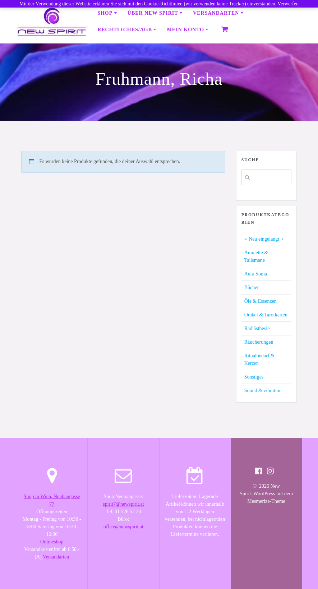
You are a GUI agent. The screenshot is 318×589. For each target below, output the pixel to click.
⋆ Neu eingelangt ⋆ (264, 239)
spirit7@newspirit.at (123, 504)
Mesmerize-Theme (266, 501)
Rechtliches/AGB (124, 29)
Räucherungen (258, 342)
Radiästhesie (257, 328)
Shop (104, 13)
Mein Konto (185, 29)
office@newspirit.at (123, 526)
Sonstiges (254, 377)
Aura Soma (255, 274)
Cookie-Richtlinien (163, 3)
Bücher (251, 287)
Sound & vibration (263, 390)
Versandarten (216, 13)
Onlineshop (52, 541)
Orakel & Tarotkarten (265, 314)
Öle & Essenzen (260, 301)
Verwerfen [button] (288, 3)
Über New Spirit (153, 13)
